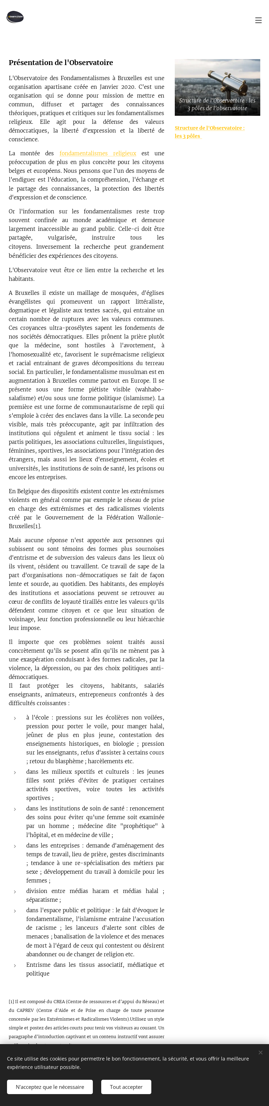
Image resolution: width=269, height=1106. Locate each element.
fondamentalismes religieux (98, 153)
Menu (258, 20)
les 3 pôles (188, 136)
